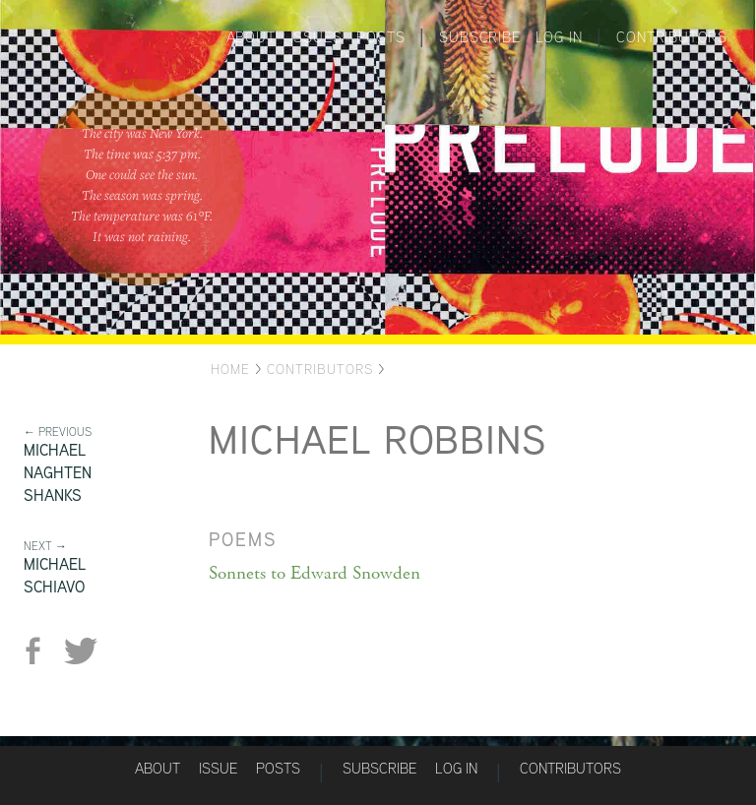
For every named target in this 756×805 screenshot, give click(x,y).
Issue (218, 768)
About (251, 37)
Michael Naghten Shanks (58, 473)
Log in (559, 37)
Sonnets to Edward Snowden (314, 574)
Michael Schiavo (55, 575)
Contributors (671, 37)
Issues (316, 37)
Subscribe (479, 37)
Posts (380, 37)
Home (230, 369)
